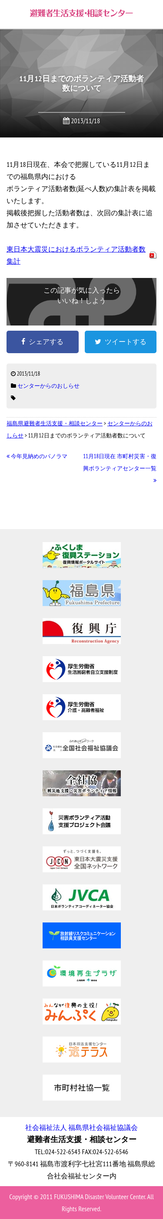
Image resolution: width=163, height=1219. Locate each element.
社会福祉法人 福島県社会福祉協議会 (81, 1127)
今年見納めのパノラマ (37, 456)
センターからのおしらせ (48, 385)
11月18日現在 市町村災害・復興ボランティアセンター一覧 (119, 468)
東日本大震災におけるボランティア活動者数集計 (76, 255)
